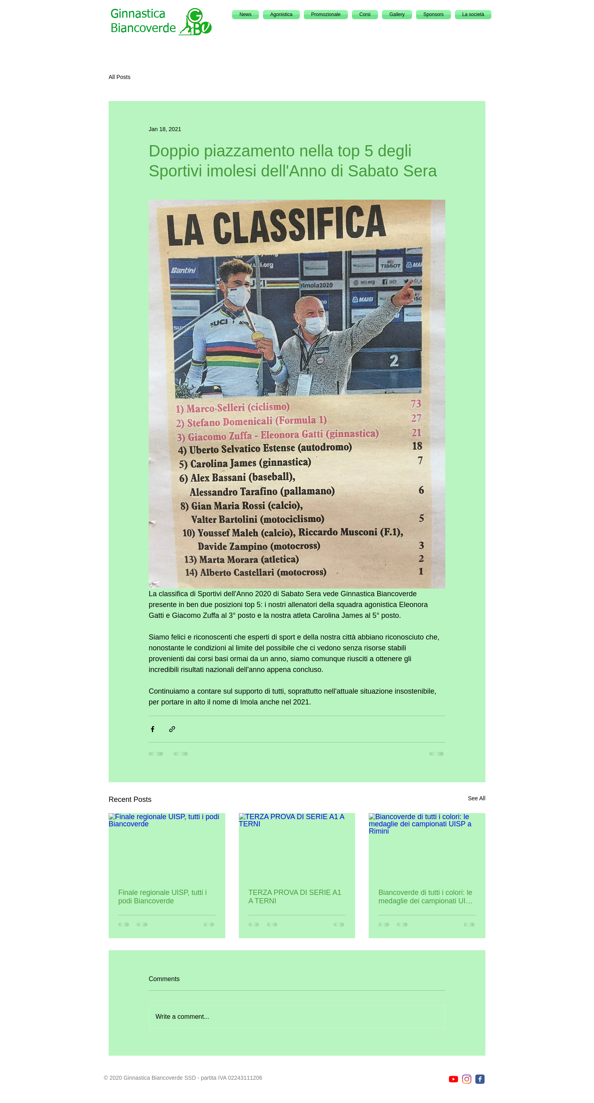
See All (476, 798)
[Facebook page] (480, 1079)
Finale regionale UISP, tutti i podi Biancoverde (162, 896)
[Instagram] (466, 1079)
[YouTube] (453, 1079)
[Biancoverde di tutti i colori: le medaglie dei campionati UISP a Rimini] (427, 845)
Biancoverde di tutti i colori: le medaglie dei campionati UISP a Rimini (426, 896)
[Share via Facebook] (152, 729)
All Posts (119, 77)
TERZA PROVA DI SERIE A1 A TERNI (295, 896)
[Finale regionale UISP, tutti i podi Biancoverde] (167, 845)
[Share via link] (172, 729)
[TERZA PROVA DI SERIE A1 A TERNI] (297, 846)
